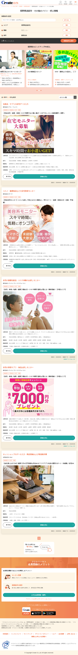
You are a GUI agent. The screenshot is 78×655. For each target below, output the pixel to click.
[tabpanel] (39, 68)
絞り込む (66, 20)
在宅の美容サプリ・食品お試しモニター (18, 367)
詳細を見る (43, 176)
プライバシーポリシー (42, 634)
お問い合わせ (71, 634)
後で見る (7, 176)
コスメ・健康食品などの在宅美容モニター (19, 191)
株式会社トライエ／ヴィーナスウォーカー (14, 283)
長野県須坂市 (27, 6)
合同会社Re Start (7, 457)
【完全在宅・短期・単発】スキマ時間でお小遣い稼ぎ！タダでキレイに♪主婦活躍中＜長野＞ (34, 113)
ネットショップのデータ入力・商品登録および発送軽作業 (25, 454)
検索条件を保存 (68, 41)
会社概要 (61, 634)
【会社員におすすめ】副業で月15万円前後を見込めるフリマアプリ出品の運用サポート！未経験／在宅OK (38, 463)
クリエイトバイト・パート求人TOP (9, 6)
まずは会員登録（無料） (39, 595)
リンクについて (16, 634)
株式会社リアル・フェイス (10, 107)
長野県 (20, 6)
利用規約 (5, 634)
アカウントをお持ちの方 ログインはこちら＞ (39, 599)
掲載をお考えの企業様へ (39, 636)
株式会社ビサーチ (8, 194)
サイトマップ (28, 634)
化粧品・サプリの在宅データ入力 (15, 104)
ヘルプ (54, 634)
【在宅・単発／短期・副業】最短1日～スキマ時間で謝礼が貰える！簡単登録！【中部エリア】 (34, 289)
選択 (67, 25)
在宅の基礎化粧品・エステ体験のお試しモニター (21, 280)
